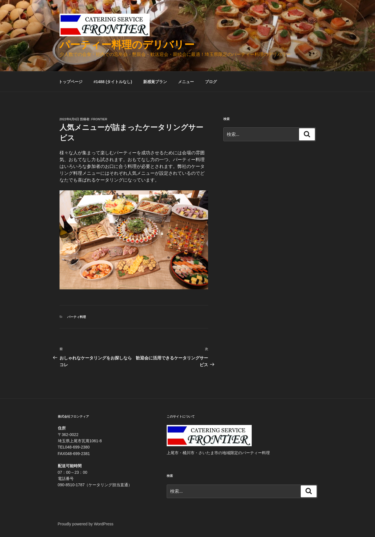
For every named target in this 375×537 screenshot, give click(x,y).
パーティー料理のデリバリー (127, 44)
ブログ (211, 81)
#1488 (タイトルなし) (113, 81)
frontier (99, 119)
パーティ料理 (76, 317)
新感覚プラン (155, 81)
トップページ (70, 81)
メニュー (186, 81)
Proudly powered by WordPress (86, 524)
